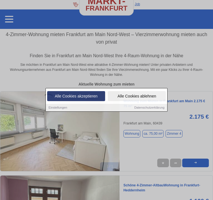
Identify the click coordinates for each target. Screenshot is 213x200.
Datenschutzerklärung (149, 108)
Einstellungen (58, 108)
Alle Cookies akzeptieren (76, 96)
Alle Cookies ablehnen (137, 96)
